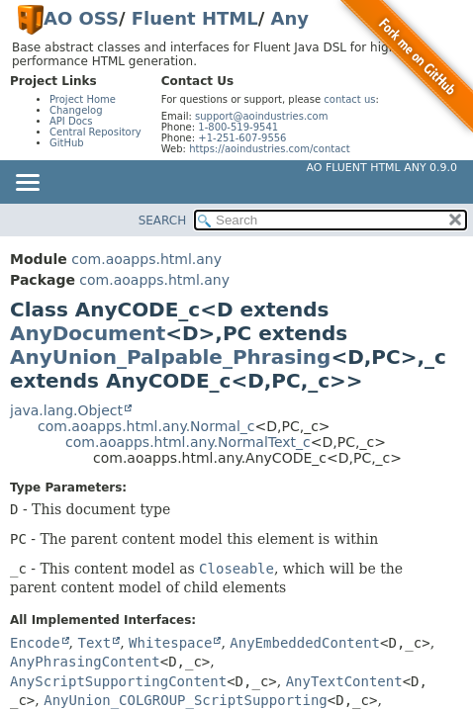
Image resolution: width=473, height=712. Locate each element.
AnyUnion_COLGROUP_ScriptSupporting (186, 700)
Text (94, 643)
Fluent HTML (195, 18)
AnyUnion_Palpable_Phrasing (170, 357)
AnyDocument (87, 333)
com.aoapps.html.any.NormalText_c (188, 442)
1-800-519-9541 (238, 127)
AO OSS (81, 18)
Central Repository (95, 132)
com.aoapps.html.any (146, 259)
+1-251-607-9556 (242, 138)
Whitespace (170, 643)
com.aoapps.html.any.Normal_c (146, 426)
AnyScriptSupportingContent (118, 681)
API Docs (71, 121)
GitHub (66, 142)
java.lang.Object (66, 410)
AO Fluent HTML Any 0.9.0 (382, 167)
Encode (35, 643)
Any (290, 18)
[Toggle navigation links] (27, 184)
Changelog (76, 110)
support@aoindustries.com (261, 116)
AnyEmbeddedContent (305, 643)
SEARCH (163, 220)
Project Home (82, 99)
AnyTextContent (344, 681)
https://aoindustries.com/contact (269, 148)
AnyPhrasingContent (85, 661)
